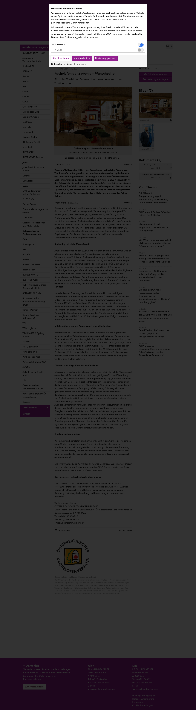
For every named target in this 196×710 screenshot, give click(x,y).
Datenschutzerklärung (62, 65)
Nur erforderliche (82, 59)
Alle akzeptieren (61, 59)
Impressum (81, 65)
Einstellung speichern (105, 59)
